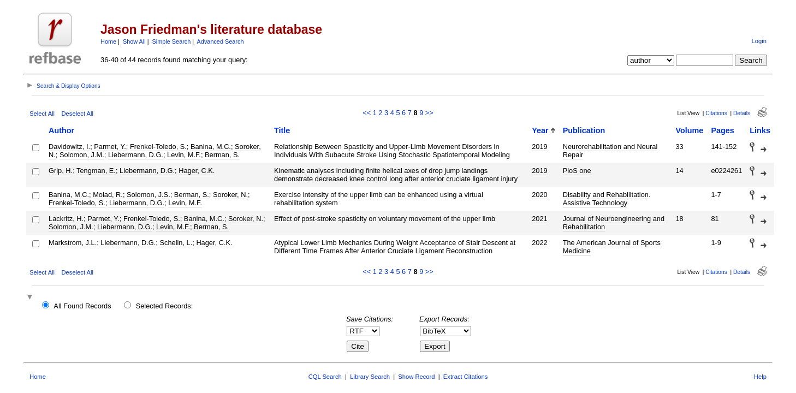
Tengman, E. (96, 170)
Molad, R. (108, 194)
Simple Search (171, 41)
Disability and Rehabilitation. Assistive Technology (607, 198)
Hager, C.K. (197, 170)
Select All (42, 113)
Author (61, 130)
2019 (539, 146)
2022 (539, 243)
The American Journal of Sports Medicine (612, 247)
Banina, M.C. (211, 146)
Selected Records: (164, 306)
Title (282, 130)
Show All (134, 41)
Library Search (370, 376)
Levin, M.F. (184, 155)
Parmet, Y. (110, 146)
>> (429, 113)
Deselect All (77, 113)
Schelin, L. (175, 243)
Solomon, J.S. (148, 194)
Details (741, 113)
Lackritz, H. (66, 219)
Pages (722, 130)
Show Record (416, 376)
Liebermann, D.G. (135, 155)
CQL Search (325, 376)
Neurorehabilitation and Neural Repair (610, 150)
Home (108, 41)
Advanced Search (220, 41)
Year (540, 130)
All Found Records (82, 306)
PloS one (577, 170)
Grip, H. (61, 170)
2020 (539, 194)
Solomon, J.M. (82, 155)
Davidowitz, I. (69, 146)
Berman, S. (222, 155)
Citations (716, 113)
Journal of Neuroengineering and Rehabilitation (613, 223)
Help (760, 376)
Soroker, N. (230, 194)
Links (760, 130)
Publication (584, 130)
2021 (539, 219)
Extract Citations (465, 376)
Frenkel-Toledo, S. (158, 146)
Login (759, 41)
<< (367, 113)
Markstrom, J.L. (73, 243)
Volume (689, 130)
